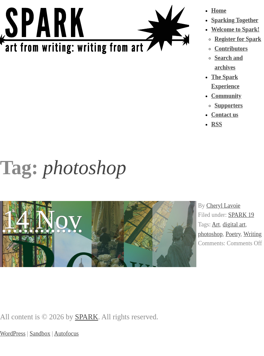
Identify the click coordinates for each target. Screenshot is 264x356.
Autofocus (66, 333)
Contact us (224, 114)
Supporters (228, 105)
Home (218, 10)
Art (216, 224)
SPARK (86, 317)
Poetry (233, 234)
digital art (234, 224)
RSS (216, 124)
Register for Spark (237, 39)
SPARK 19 (241, 215)
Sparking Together (234, 20)
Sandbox (40, 333)
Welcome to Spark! (235, 29)
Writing (253, 234)
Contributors (231, 48)
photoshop (210, 234)
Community (226, 96)
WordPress (12, 333)
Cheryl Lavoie (223, 205)
